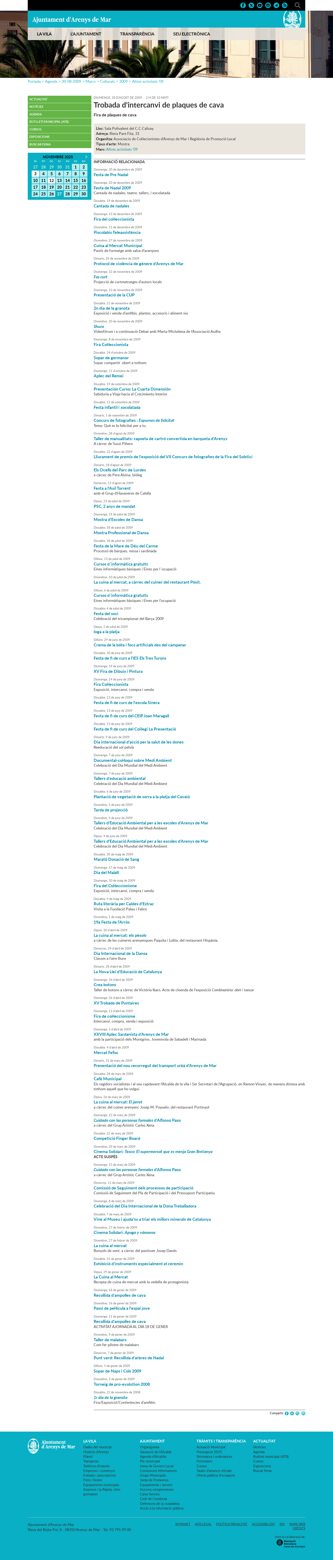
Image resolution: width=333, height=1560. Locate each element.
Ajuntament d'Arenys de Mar (71, 19)
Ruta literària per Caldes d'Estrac (124, 904)
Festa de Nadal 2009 (112, 188)
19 (51, 187)
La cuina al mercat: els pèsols (120, 935)
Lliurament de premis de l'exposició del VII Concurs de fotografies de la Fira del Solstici (173, 457)
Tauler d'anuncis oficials (214, 1470)
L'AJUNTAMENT (86, 34)
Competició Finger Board (117, 1138)
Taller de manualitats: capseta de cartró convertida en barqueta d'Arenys (160, 438)
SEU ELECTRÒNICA (191, 34)
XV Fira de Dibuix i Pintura (118, 671)
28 (67, 194)
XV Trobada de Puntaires (116, 1003)
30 (83, 194)
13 (59, 180)
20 (59, 187)
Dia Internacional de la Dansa (120, 953)
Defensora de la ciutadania (159, 1503)
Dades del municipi (97, 1447)
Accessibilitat (263, 1524)
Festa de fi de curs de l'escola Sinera (127, 702)
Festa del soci (106, 613)
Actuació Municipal (211, 1447)
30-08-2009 (71, 81)
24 (35, 194)
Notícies (36, 107)
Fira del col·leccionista (114, 219)
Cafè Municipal (107, 1079)
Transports (91, 1461)
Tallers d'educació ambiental (119, 778)
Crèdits (299, 1528)
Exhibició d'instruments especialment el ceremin (138, 1264)
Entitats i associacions (99, 1475)
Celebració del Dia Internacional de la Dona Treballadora (145, 1206)
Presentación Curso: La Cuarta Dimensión (132, 389)
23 (83, 187)
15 (75, 180)
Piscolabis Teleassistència (117, 232)
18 (43, 187)
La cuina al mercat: (118, 1102)
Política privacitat (231, 1524)
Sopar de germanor (111, 358)
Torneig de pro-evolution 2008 (122, 1384)
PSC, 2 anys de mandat (114, 506)
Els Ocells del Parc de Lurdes (120, 470)
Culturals (107, 81)
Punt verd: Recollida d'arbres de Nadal (129, 1358)
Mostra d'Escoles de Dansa (118, 519)
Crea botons (105, 985)
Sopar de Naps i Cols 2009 (117, 1371)
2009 (123, 81)
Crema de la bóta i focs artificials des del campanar (140, 645)
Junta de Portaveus (154, 1479)
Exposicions (39, 137)
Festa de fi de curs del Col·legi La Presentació (135, 729)
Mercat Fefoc (106, 1052)
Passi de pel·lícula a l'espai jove (122, 1308)
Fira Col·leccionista (111, 344)
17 (35, 187)
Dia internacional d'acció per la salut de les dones (139, 742)
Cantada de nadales (111, 206)
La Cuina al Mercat (111, 1277)
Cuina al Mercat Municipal (118, 245)
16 (83, 180)
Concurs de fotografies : (134, 420)
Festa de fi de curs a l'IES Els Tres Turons (130, 658)
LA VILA (44, 34)
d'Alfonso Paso (137, 1120)
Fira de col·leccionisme (114, 1016)
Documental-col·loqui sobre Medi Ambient (133, 760)
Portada (34, 81)
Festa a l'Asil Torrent (112, 488)
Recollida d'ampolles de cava (120, 1295)
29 (75, 194)
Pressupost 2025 (209, 1451)
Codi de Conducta (153, 1498)
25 (43, 194)
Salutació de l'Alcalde (156, 1451)
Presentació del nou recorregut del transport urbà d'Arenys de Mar (155, 1065)
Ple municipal (150, 1461)
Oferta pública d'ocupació (216, 1475)
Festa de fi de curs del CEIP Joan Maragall (131, 716)
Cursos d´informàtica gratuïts (121, 564)
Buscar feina (40, 144)
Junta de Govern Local (156, 1466)
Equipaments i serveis (156, 1484)
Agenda (51, 81)
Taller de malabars (110, 1340)
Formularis (204, 1461)
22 (75, 187)
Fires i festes (92, 1479)
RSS (282, 1524)
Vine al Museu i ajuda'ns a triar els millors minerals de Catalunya (152, 1219)
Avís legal (203, 1524)
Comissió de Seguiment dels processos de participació (143, 1188)
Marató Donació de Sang (116, 859)
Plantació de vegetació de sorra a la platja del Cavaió (142, 797)
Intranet (182, 1524)
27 (59, 194)
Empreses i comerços (99, 1470)
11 (43, 180)
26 (51, 194)
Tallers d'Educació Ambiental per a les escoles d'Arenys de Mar (151, 823)
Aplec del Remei (108, 376)
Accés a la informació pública (161, 1508)
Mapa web (297, 1524)
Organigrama (149, 1447)
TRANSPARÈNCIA (137, 34)
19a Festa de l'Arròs (112, 922)
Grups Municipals (153, 1475)
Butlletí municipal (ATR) (49, 122)
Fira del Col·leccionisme (115, 886)
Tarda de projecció (111, 810)
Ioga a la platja (107, 632)
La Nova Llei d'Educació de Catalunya (128, 972)
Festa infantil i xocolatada (117, 407)
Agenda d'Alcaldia (153, 1456)
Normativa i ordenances (214, 1456)
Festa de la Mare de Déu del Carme (126, 546)
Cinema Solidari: (153, 1151)
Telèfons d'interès (96, 1466)
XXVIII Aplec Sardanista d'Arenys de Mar (131, 1034)
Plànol (88, 1456)
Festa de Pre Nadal (111, 175)
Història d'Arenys (96, 1451)
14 (67, 180)
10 (35, 180)
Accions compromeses (156, 1489)
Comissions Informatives (158, 1470)
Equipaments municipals (101, 1484)
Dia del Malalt (106, 872)
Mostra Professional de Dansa (121, 533)
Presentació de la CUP (114, 295)
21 (67, 187)
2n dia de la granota (112, 308)
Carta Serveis (150, 1494)
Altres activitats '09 (147, 81)
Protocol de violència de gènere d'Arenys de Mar (139, 264)
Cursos (35, 129)
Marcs (91, 81)
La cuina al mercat (110, 1245)
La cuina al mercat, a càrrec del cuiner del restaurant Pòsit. (147, 582)
